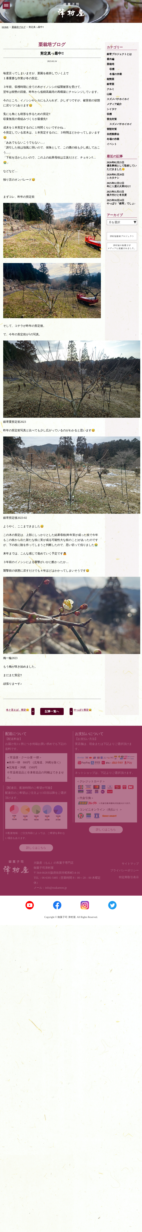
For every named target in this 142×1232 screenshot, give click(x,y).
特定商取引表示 (129, 877)
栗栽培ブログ (19, 27)
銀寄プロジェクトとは (119, 54)
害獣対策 (112, 129)
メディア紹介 (114, 104)
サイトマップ (130, 863)
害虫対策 (112, 119)
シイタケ (112, 109)
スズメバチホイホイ (118, 99)
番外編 (110, 59)
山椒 (109, 94)
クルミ (110, 89)
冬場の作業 (115, 74)
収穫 (111, 69)
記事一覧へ (52, 711)
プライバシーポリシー (124, 870)
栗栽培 (110, 64)
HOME (5, 27)
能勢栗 (110, 79)
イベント (112, 144)
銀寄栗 (110, 84)
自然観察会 (113, 134)
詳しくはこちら (36, 847)
